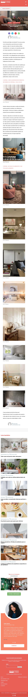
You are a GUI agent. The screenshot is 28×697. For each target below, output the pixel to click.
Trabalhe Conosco (22, 677)
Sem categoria (16, 22)
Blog (2, 677)
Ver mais (5, 639)
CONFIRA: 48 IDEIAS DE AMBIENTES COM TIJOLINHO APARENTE (12, 167)
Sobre (2, 682)
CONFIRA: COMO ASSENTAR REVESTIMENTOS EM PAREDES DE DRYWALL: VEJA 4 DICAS (13, 81)
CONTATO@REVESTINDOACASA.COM (14, 674)
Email (7, 664)
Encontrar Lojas (5, 678)
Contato (14, 645)
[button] (26, 584)
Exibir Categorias (6, 8)
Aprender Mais (4, 680)
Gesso (10, 22)
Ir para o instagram (14, 593)
